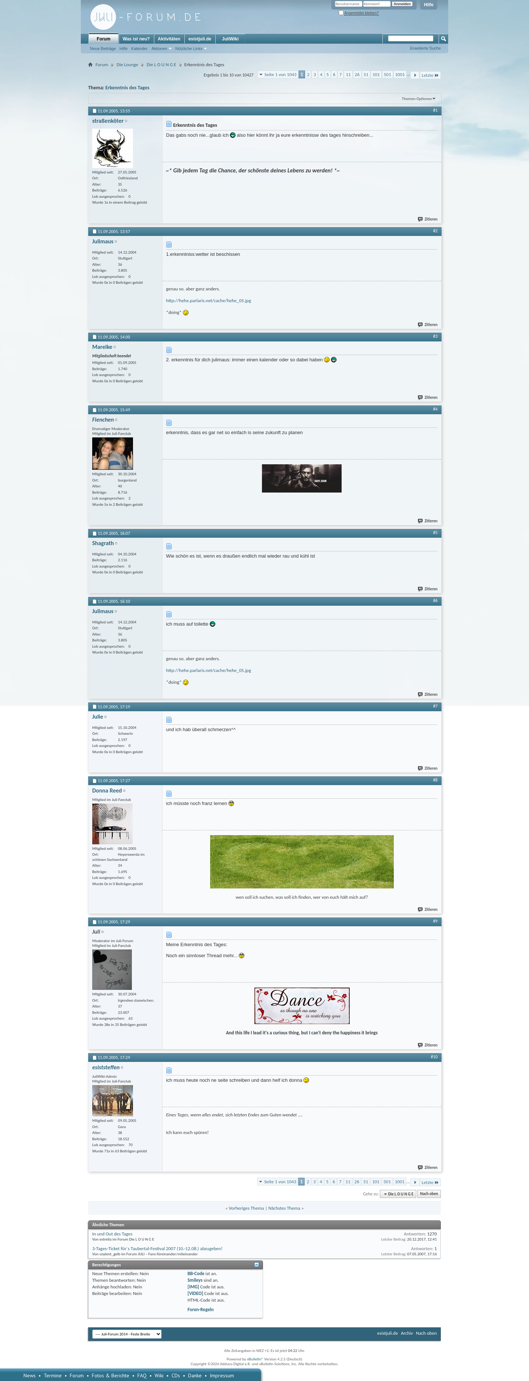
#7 (435, 706)
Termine (53, 1375)
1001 (400, 74)
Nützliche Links (188, 48)
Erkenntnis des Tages (127, 88)
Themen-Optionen (417, 98)
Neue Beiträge (103, 48)
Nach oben (429, 1194)
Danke (195, 1375)
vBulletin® (255, 1359)
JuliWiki (230, 39)
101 (376, 74)
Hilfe (428, 4)
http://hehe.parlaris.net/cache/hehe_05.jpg (208, 300)
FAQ (142, 1375)
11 (348, 74)
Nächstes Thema (284, 1208)
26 (357, 74)
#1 (435, 110)
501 (387, 74)
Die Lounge (127, 64)
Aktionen (159, 48)
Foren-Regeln (200, 1309)
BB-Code (195, 1273)
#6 (435, 600)
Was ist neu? (136, 39)
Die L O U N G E (161, 64)
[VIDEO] (195, 1293)
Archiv (407, 1333)
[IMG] (193, 1286)
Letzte (430, 75)
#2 (435, 230)
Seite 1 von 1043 (280, 74)
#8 (435, 780)
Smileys (194, 1280)
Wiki (159, 1375)
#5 (435, 532)
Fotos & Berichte (110, 1375)
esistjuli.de (199, 39)
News (30, 1375)
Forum (103, 39)
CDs (176, 1375)
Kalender (139, 48)
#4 (435, 409)
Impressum (222, 1375)
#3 (435, 336)
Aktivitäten (169, 39)
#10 (434, 1056)
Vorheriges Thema (246, 1208)
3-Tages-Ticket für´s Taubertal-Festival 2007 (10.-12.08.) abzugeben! (157, 1248)
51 (366, 74)
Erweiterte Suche (425, 48)
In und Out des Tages (112, 1234)
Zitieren (428, 219)
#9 (435, 921)
